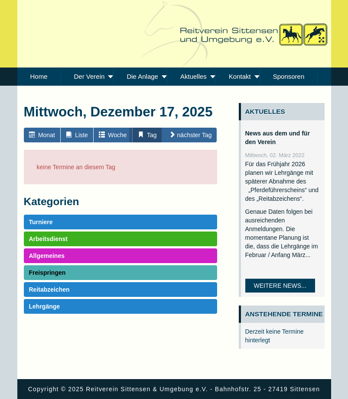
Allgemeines (47, 255)
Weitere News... (280, 285)
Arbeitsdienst (48, 238)
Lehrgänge (44, 306)
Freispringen (47, 272)
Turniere (41, 222)
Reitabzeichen (49, 289)
